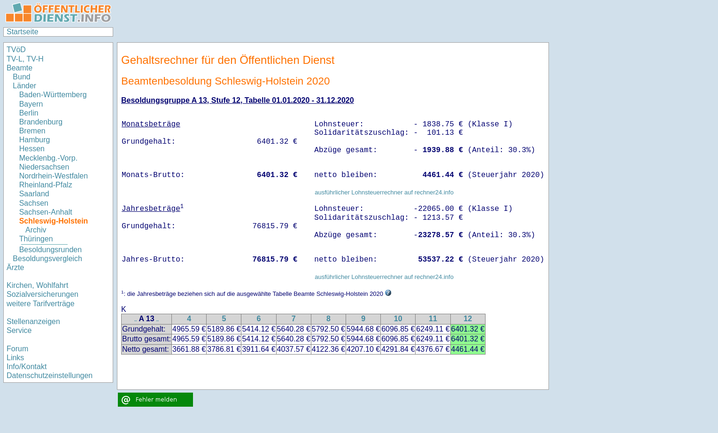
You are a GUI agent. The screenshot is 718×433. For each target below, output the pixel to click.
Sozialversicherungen (42, 294)
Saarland (34, 194)
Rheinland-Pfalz (45, 185)
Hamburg (34, 140)
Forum (17, 349)
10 (398, 319)
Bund (21, 77)
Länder (24, 86)
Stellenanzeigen (33, 321)
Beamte (19, 68)
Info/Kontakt (26, 367)
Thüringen (36, 239)
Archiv (35, 230)
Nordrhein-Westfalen (53, 176)
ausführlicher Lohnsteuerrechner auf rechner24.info (384, 192)
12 (467, 319)
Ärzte (15, 267)
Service (19, 330)
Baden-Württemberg (53, 95)
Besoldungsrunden (50, 250)
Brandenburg (41, 122)
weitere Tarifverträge (41, 304)
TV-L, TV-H (25, 59)
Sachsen (33, 203)
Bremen (32, 131)
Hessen (32, 149)
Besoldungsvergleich (47, 259)
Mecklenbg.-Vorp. (48, 158)
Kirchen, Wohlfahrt (37, 285)
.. (135, 319)
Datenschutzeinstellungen (50, 375)
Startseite (23, 32)
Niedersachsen (44, 167)
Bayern (31, 104)
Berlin (29, 113)
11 (433, 319)
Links (15, 358)
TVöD (16, 50)
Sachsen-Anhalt (45, 212)
